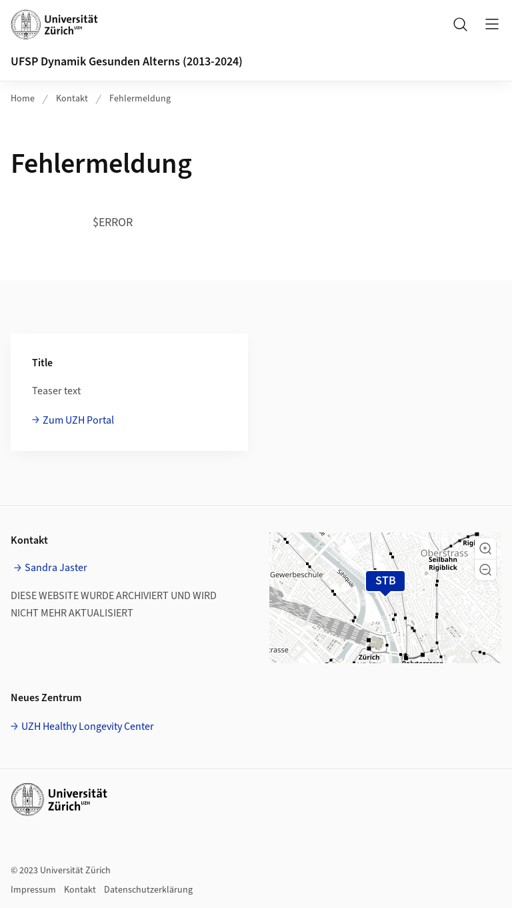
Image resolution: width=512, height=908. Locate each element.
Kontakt (72, 98)
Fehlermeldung (140, 98)
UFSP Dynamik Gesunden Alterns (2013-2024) (127, 61)
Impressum (33, 890)
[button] (485, 548)
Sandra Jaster (56, 567)
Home (23, 98)
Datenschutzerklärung (148, 890)
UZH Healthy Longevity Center (87, 726)
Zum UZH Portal (78, 420)
